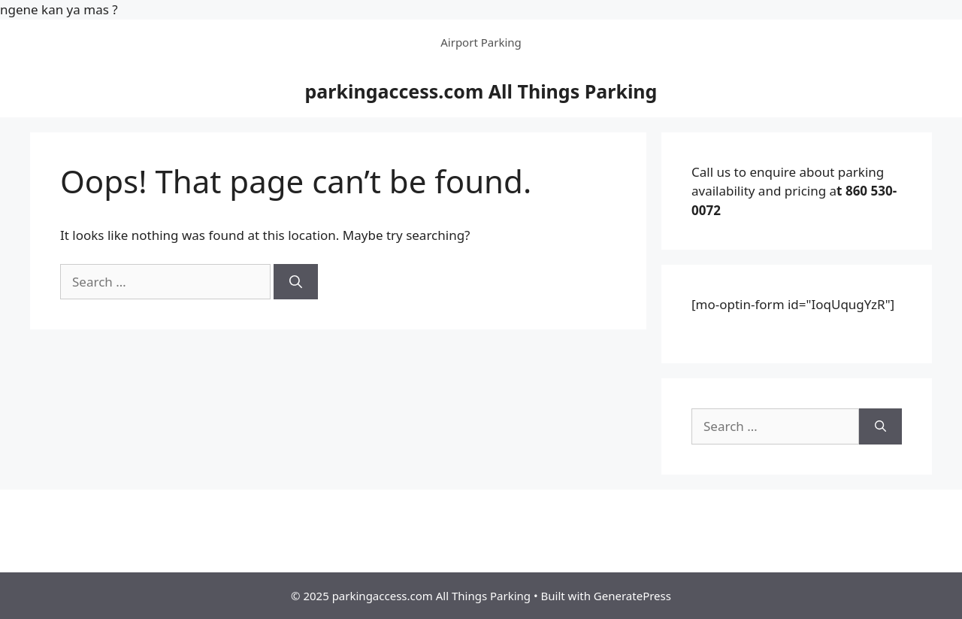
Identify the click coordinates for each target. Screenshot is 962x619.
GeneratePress (632, 595)
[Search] (296, 282)
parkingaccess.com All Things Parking (481, 91)
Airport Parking (481, 42)
